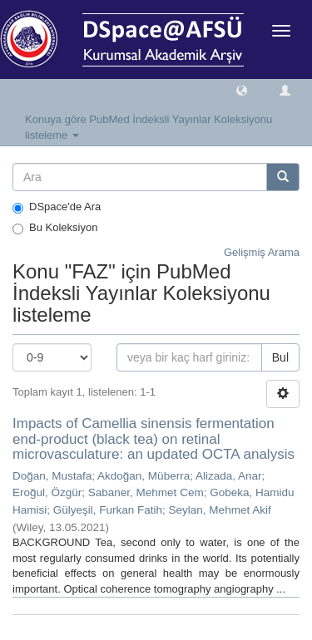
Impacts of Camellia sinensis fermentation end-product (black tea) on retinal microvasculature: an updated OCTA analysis (153, 439)
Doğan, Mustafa (52, 476)
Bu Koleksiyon (54, 227)
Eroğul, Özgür (47, 492)
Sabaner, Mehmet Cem (146, 492)
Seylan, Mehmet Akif (220, 510)
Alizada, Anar (229, 476)
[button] (241, 89)
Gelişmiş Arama (262, 252)
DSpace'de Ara (56, 207)
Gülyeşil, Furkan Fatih (107, 510)
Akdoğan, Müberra (143, 476)
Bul (280, 357)
